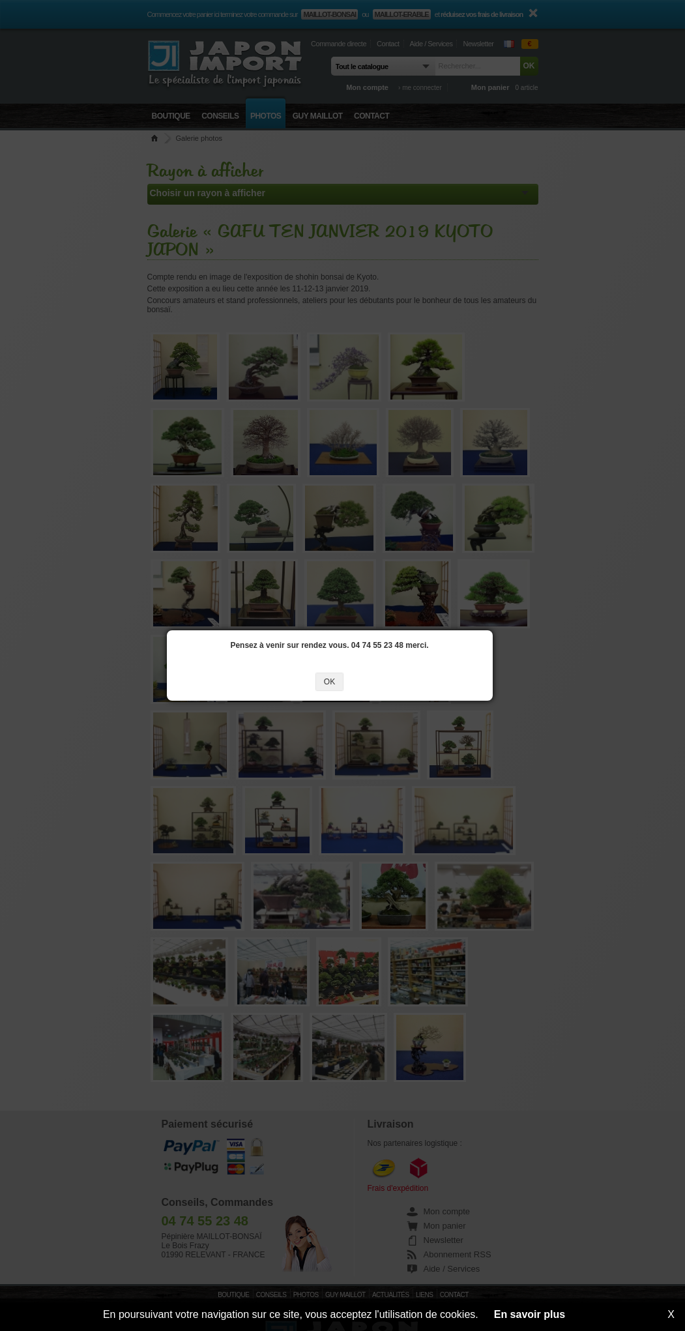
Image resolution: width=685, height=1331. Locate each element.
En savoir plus (529, 1314)
